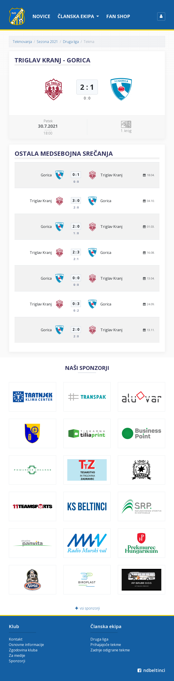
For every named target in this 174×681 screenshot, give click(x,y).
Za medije (17, 655)
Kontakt (15, 639)
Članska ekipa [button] (76, 16)
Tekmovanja (22, 41)
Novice (41, 16)
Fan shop (118, 16)
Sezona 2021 (47, 41)
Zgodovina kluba (23, 650)
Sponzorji (17, 660)
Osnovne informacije (26, 644)
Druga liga (71, 41)
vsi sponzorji (87, 608)
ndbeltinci (150, 670)
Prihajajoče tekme (105, 644)
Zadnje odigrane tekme (110, 650)
